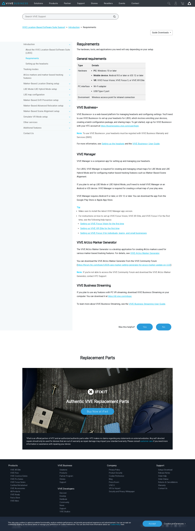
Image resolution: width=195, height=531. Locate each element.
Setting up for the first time (102, 224)
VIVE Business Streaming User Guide (147, 304)
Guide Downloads (160, 32)
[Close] (169, 3)
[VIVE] (15, 3)
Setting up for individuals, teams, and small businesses (113, 233)
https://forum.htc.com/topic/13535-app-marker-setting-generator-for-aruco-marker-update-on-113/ (124, 265)
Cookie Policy (115, 524)
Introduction (74, 27)
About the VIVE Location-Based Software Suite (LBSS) (48, 51)
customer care (146, 441)
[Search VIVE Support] (113, 16)
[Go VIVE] (189, 3)
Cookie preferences (174, 523)
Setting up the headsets (37, 63)
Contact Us (28, 133)
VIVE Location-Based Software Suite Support (43, 27)
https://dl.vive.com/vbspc (120, 296)
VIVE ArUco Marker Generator (144, 253)
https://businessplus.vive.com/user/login (120, 126)
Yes (145, 327)
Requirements (32, 58)
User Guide (146, 144)
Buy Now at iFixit (97, 411)
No (163, 327)
